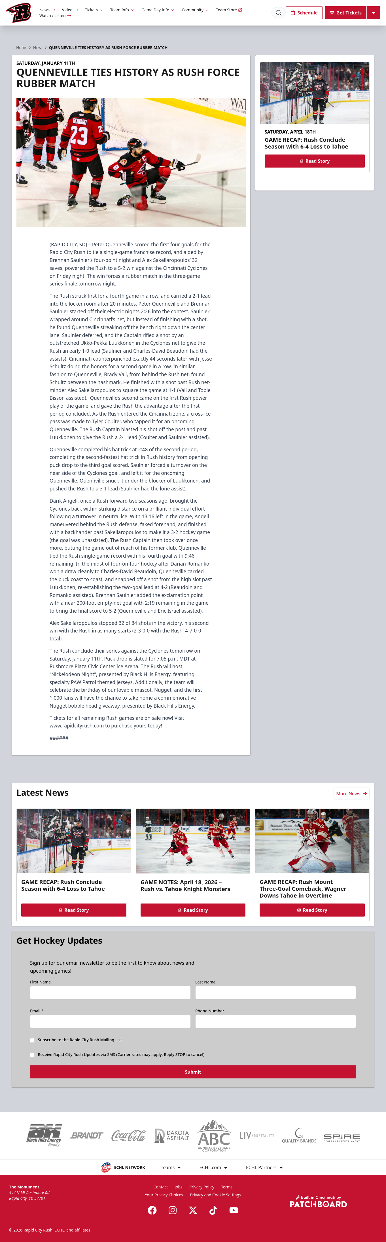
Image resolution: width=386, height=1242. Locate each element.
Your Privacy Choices (164, 1194)
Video (70, 9)
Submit (193, 1073)
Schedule (304, 13)
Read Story (315, 161)
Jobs (179, 1187)
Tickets (94, 9)
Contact (161, 1187)
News (47, 9)
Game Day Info (158, 9)
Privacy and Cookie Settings (215, 1194)
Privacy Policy (201, 1187)
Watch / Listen (55, 15)
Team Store (229, 9)
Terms (226, 1187)
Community (195, 9)
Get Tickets (346, 13)
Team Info (122, 9)
